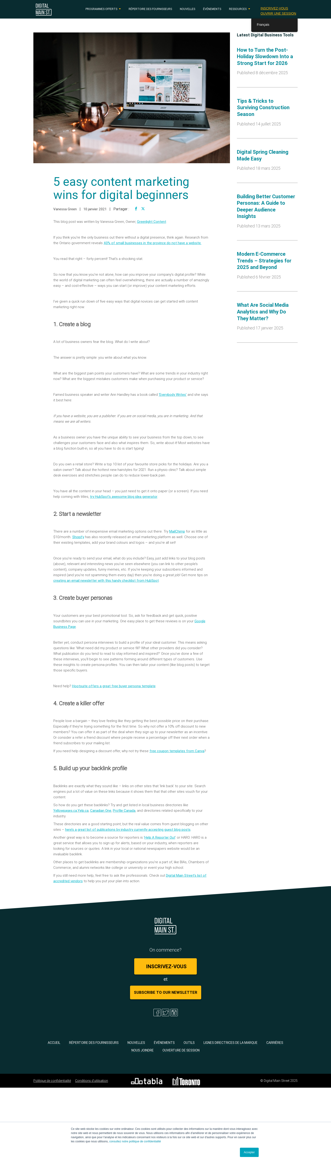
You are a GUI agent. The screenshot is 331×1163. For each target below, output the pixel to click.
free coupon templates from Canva (177, 751)
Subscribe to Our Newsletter (165, 992)
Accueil (54, 1043)
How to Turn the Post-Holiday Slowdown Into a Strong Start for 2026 (265, 56)
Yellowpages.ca (65, 810)
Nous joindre (142, 1050)
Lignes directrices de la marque (231, 1043)
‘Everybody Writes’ (173, 394)
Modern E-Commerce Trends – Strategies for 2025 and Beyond (264, 260)
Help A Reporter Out (159, 837)
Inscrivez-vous (274, 8)
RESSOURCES (238, 9)
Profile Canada (124, 810)
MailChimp (177, 531)
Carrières (274, 1043)
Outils (189, 1043)
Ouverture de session (181, 1050)
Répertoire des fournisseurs (150, 9)
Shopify (78, 537)
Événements (212, 9)
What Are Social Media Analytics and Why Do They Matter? (263, 311)
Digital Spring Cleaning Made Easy (262, 155)
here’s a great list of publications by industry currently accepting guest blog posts (128, 829)
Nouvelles (187, 9)
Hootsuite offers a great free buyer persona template (114, 686)
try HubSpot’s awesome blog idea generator (123, 496)
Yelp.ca (83, 810)
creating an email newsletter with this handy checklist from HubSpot (106, 580)
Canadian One (100, 810)
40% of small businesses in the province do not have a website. (152, 243)
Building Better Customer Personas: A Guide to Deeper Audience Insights (266, 206)
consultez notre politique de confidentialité (135, 1141)
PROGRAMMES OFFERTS (101, 9)
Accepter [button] (249, 1152)
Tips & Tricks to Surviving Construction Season (263, 107)
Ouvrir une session (278, 13)
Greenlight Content (151, 221)
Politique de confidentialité (52, 1081)
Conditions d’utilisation (91, 1081)
